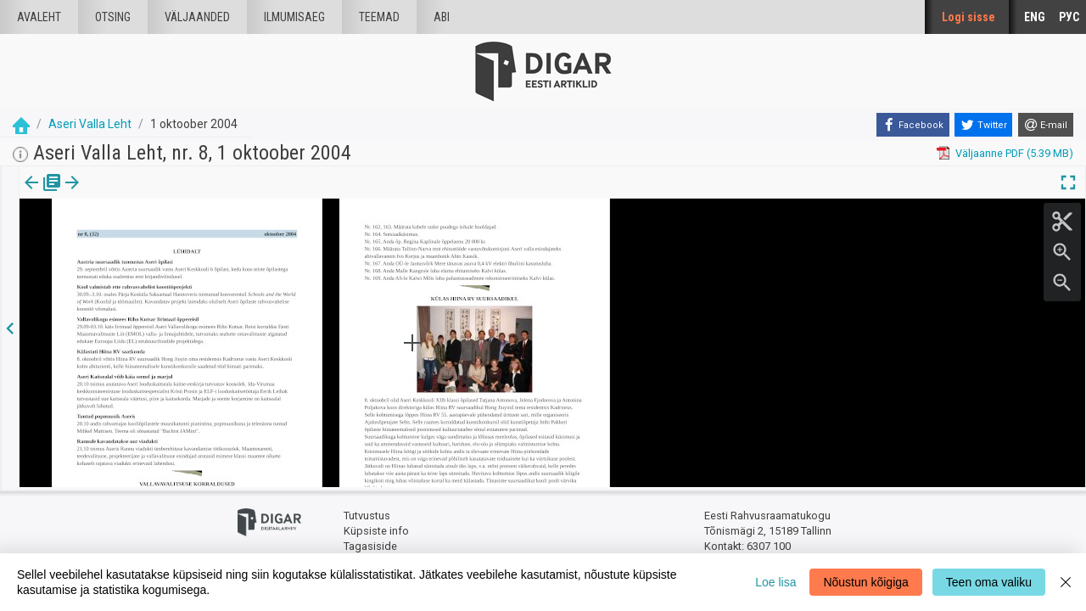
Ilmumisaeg (294, 17)
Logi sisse (968, 17)
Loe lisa (775, 582)
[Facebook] (912, 125)
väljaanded (197, 17)
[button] (145, 194)
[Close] (1065, 582)
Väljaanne (43, 194)
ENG (1034, 17)
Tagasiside (370, 543)
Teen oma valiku (989, 582)
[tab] (43, 195)
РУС (1069, 17)
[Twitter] (983, 125)
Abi (442, 17)
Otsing (113, 17)
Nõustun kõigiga (865, 582)
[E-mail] (1045, 125)
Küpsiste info (376, 528)
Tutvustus (367, 513)
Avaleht (39, 17)
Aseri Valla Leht (90, 124)
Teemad (379, 17)
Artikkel (118, 194)
